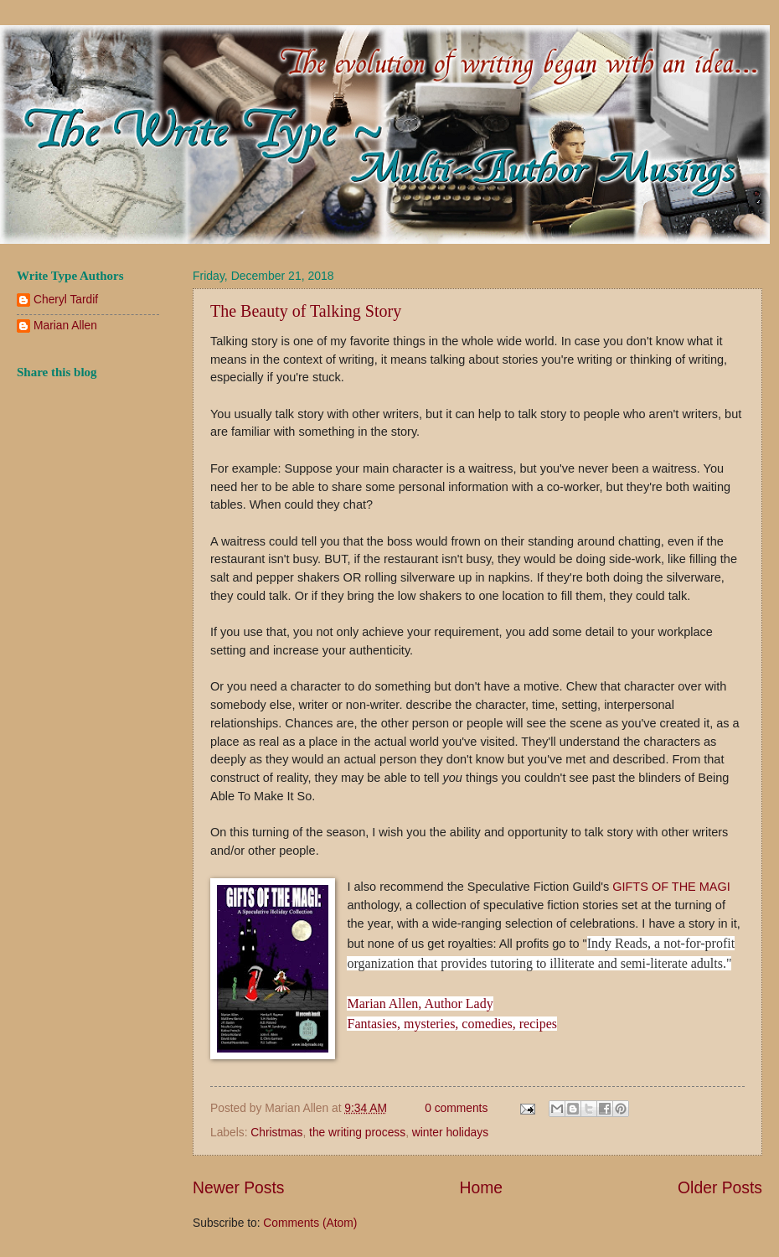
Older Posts (720, 1188)
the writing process (357, 1132)
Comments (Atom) (310, 1223)
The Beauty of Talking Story (305, 311)
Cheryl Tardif (66, 299)
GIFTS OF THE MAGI (671, 886)
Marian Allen (65, 325)
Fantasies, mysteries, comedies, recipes (452, 1023)
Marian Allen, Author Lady (420, 1003)
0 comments (456, 1108)
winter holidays (450, 1132)
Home (481, 1188)
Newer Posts (238, 1188)
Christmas (276, 1132)
